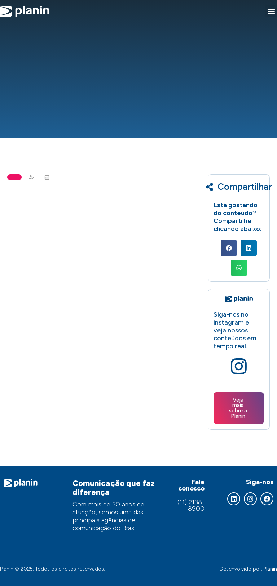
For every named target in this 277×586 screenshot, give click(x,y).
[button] (271, 11)
